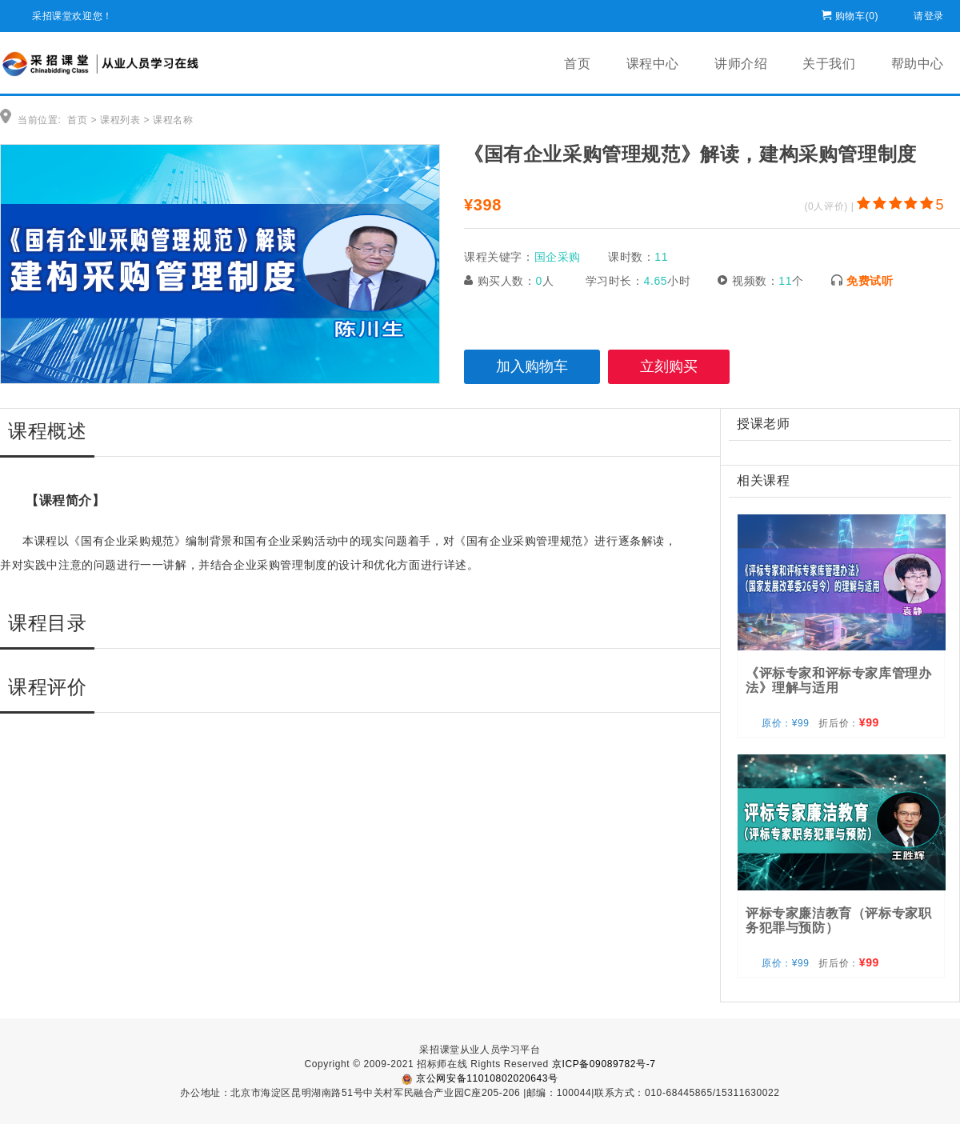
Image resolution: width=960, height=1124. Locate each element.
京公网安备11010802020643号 (480, 1078)
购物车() (856, 13)
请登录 (929, 13)
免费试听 (869, 280)
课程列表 (120, 120)
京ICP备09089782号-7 (604, 1064)
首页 (577, 63)
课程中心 (652, 63)
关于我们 (828, 63)
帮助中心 (917, 63)
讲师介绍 (740, 63)
